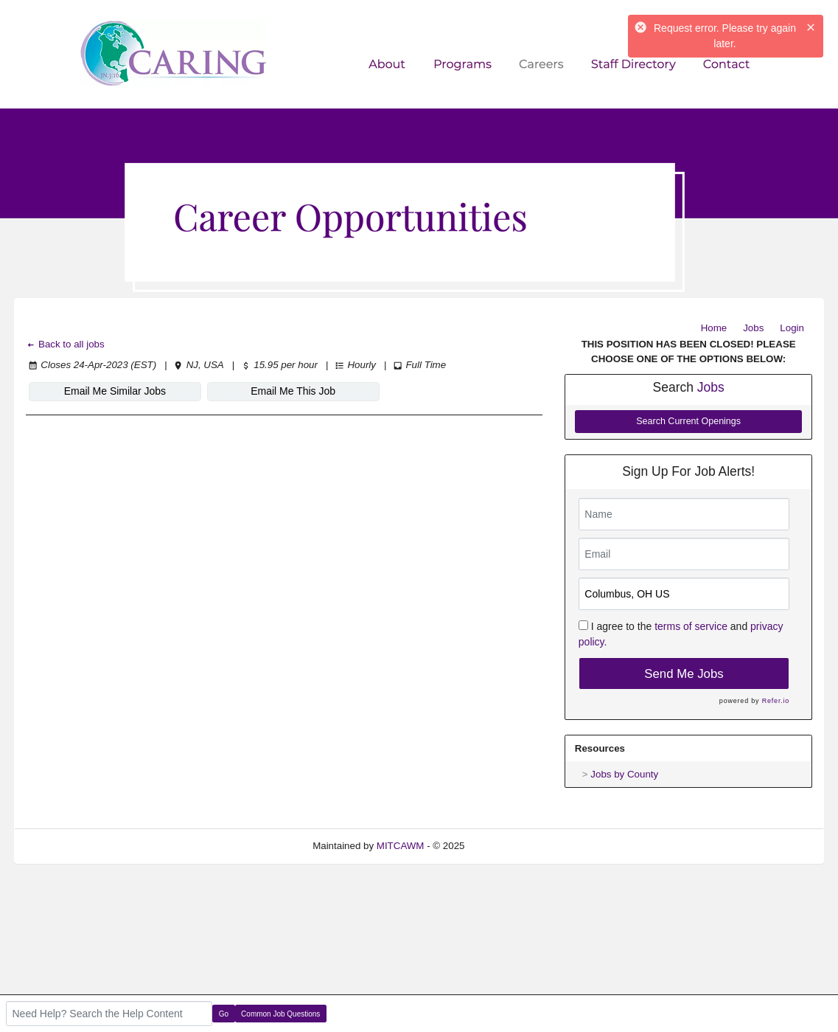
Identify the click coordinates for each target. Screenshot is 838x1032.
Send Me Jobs (683, 674)
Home (714, 327)
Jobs (753, 327)
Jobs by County (624, 774)
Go (223, 1014)
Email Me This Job (293, 391)
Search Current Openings (688, 421)
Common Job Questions (280, 1014)
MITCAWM (401, 845)
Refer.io (775, 700)
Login (792, 327)
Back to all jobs (65, 344)
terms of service (690, 626)
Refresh (508, 845)
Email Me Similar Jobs (115, 391)
